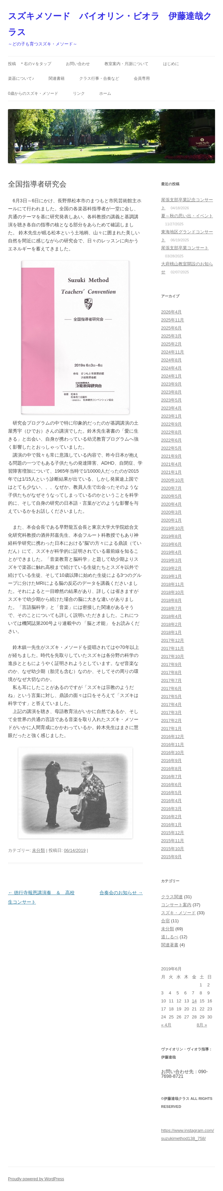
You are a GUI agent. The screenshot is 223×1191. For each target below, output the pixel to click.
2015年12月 (172, 832)
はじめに (171, 63)
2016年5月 (171, 792)
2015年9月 (171, 856)
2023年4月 (171, 408)
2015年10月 (172, 848)
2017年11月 (172, 648)
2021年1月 (171, 472)
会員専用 (142, 78)
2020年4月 (171, 504)
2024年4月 (171, 368)
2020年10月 (172, 480)
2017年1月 (171, 728)
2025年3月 (171, 335)
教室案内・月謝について (126, 63)
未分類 (38, 850)
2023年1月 (171, 416)
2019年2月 (171, 568)
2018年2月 (171, 624)
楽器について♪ (21, 78)
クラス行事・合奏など (99, 78)
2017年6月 (171, 688)
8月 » (202, 1024)
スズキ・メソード (178, 912)
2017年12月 (172, 640)
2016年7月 (171, 776)
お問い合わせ (78, 63)
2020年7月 (171, 488)
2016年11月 (172, 744)
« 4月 (166, 1024)
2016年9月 (171, 760)
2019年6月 (171, 544)
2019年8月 (171, 536)
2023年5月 (171, 400)
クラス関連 (172, 896)
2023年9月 (171, 384)
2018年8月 (171, 600)
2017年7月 (171, 680)
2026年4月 (171, 311)
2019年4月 (171, 552)
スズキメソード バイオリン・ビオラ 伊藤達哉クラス (110, 24)
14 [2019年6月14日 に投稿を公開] (194, 1000)
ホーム (105, 93)
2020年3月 (171, 512)
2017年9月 (171, 664)
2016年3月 (171, 808)
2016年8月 (171, 768)
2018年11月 (172, 584)
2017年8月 (171, 672)
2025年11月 (172, 319)
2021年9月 (171, 456)
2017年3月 (171, 712)
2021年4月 (171, 464)
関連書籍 (57, 78)
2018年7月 (171, 608)
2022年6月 (171, 440)
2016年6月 (171, 784)
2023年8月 (171, 392)
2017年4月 (171, 704)
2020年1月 (171, 520)
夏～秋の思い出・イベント (187, 215)
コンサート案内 (176, 904)
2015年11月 (172, 840)
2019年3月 (171, 560)
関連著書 (169, 944)
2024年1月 (171, 376)
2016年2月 (171, 816)
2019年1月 (171, 576)
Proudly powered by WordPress (36, 1179)
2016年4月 (171, 800)
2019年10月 (172, 528)
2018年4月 (171, 616)
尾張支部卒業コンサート (185, 247)
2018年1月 (171, 632)
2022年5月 (171, 448)
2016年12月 (172, 736)
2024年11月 (172, 351)
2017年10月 (172, 656)
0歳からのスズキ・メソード (33, 93)
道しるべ (169, 936)
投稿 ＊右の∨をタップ (29, 63)
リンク (79, 93)
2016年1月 (171, 824)
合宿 (165, 920)
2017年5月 (171, 696)
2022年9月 (171, 424)
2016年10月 (172, 752)
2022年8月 (171, 432)
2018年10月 (172, 592)
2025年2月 (171, 343)
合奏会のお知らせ (121, 892)
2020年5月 (171, 496)
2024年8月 (171, 360)
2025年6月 (171, 327)
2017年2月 (171, 720)
